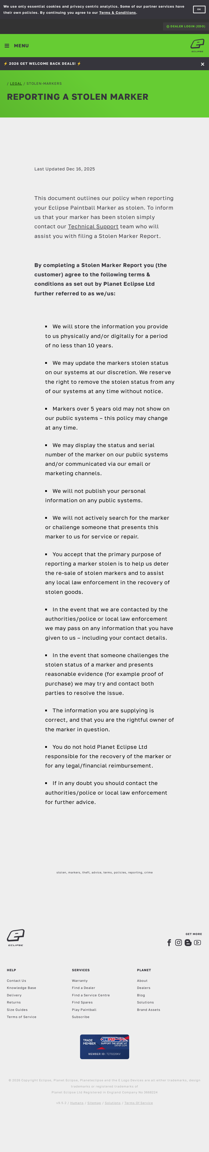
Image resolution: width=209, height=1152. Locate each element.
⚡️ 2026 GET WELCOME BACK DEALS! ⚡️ (42, 63)
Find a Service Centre (91, 995)
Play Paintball (84, 1010)
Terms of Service (22, 1017)
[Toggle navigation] (17, 45)
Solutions (145, 1002)
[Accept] (203, 63)
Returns (14, 1002)
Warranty (80, 981)
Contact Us (16, 981)
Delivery (14, 995)
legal (16, 83)
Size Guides (17, 1010)
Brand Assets (148, 1010)
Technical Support (93, 226)
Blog (141, 995)
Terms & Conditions (117, 12)
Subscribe (81, 1017)
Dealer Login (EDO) (186, 26)
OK (199, 9)
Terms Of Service (139, 1103)
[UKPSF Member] (104, 1047)
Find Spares (82, 1002)
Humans (77, 1103)
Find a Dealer (83, 988)
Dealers (144, 988)
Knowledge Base (21, 988)
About (142, 981)
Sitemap (94, 1103)
